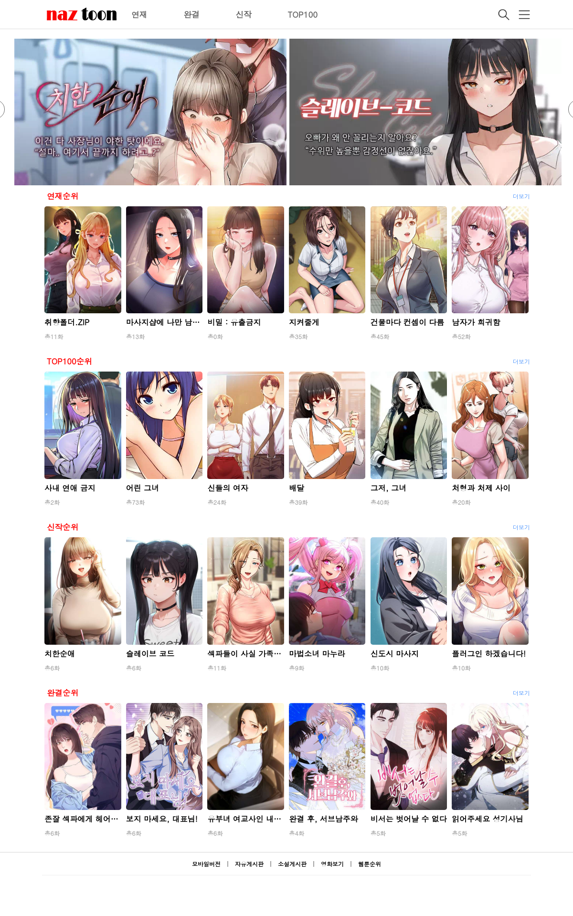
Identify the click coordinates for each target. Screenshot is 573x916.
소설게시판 (292, 864)
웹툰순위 (369, 864)
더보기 (521, 196)
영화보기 (332, 864)
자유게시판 (249, 864)
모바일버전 (206, 864)
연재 (139, 14)
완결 (191, 14)
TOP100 (302, 14)
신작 (243, 14)
